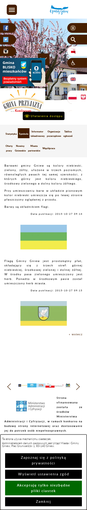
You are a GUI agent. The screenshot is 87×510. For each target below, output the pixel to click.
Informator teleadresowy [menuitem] (38, 134)
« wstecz (76, 334)
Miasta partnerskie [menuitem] (34, 148)
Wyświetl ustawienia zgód (43, 474)
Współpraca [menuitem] (48, 148)
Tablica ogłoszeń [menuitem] (68, 134)
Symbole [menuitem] (23, 133)
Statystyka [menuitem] (11, 133)
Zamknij (43, 501)
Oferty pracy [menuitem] (9, 148)
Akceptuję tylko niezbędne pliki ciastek (43, 488)
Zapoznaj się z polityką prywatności (43, 460)
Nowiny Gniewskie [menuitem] (20, 148)
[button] (12, 10)
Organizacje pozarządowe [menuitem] (54, 134)
